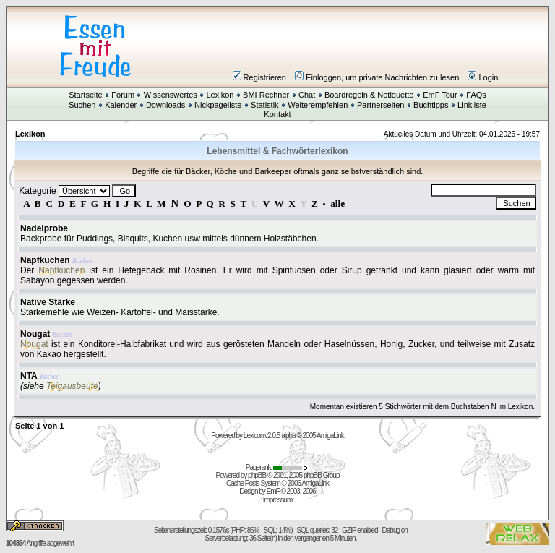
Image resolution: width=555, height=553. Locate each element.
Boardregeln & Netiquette (369, 94)
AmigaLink (330, 436)
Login (483, 77)
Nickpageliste (217, 104)
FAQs (476, 94)
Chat (306, 94)
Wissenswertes (170, 94)
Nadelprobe (44, 228)
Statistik (265, 104)
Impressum (277, 500)
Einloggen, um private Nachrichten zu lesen (377, 77)
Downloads (165, 104)
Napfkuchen (45, 260)
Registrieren (259, 77)
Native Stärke (47, 302)
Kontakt (277, 114)
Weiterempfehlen (318, 104)
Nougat (35, 334)
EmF (273, 491)
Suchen (82, 104)
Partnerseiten (380, 104)
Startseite (85, 94)
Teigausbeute (72, 386)
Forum (122, 94)
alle (337, 203)
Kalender (121, 104)
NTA (29, 376)
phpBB (257, 475)
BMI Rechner (266, 94)
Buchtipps (430, 104)
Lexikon (219, 94)
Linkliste (471, 104)
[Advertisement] (364, 46)
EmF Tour (440, 94)
